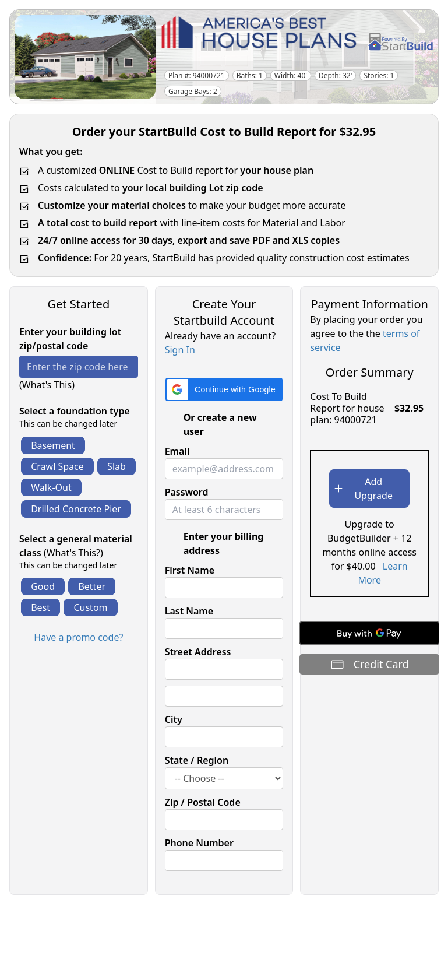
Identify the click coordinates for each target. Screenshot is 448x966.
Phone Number (199, 843)
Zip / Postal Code (203, 802)
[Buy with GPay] (369, 633)
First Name (189, 570)
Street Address (198, 651)
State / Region (197, 760)
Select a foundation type (74, 411)
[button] (224, 389)
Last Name (189, 611)
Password (187, 492)
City (173, 719)
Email (177, 451)
